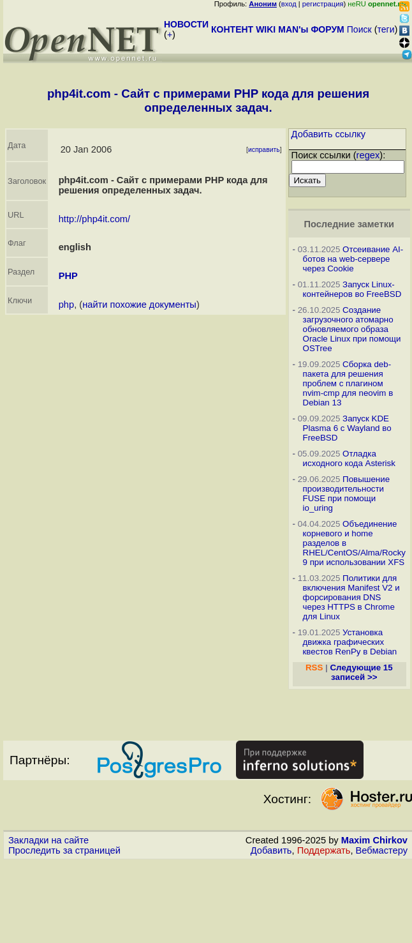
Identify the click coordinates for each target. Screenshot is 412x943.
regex (368, 155)
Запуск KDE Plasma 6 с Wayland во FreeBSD (347, 428)
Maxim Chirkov (374, 840)
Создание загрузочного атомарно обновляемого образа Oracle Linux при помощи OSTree (352, 329)
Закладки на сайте (48, 840)
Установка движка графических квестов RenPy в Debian (350, 642)
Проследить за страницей (64, 850)
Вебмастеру (382, 850)
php (66, 304)
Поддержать (324, 850)
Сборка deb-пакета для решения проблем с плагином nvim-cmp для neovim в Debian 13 (348, 383)
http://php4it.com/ (94, 219)
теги (386, 29)
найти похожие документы (139, 304)
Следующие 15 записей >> (361, 672)
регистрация (323, 4)
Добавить (271, 850)
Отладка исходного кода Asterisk (349, 458)
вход (289, 4)
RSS (314, 667)
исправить (264, 149)
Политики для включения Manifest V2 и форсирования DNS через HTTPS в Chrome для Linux (351, 597)
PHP (68, 276)
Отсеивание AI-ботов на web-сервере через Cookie (353, 259)
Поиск (359, 29)
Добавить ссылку (328, 134)
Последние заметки (349, 224)
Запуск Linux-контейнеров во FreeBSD (352, 289)
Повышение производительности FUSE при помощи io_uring (346, 493)
